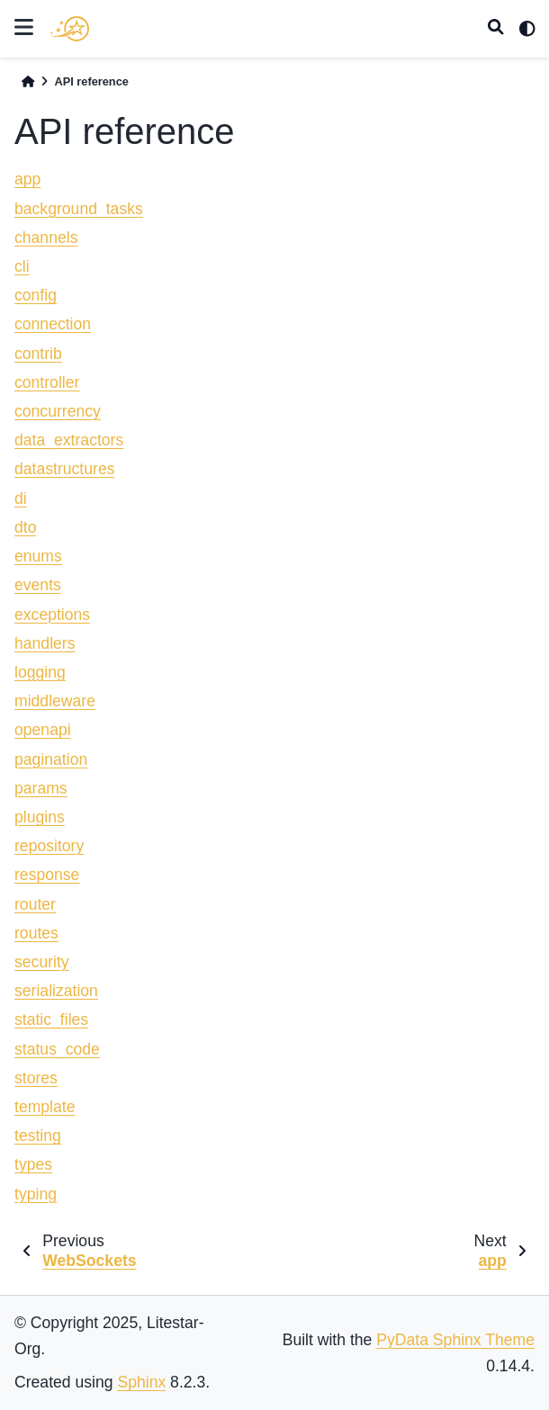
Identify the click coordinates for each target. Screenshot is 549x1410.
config (35, 295)
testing (37, 1136)
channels (45, 238)
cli (22, 266)
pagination (50, 759)
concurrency (57, 411)
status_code (57, 1049)
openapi (42, 730)
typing (35, 1194)
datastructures (64, 469)
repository (49, 846)
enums (38, 556)
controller (46, 382)
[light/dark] (527, 28)
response (46, 875)
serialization (56, 991)
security (41, 962)
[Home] (28, 81)
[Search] (496, 29)
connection (52, 324)
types (33, 1164)
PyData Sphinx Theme (455, 1340)
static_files (51, 1019)
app (27, 179)
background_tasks (78, 209)
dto (25, 527)
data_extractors (68, 440)
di (20, 498)
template (44, 1107)
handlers (45, 643)
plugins (39, 817)
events (37, 585)
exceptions (52, 615)
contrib (38, 354)
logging (40, 672)
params (41, 788)
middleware (54, 701)
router (35, 904)
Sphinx (141, 1382)
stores (36, 1078)
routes (36, 933)
